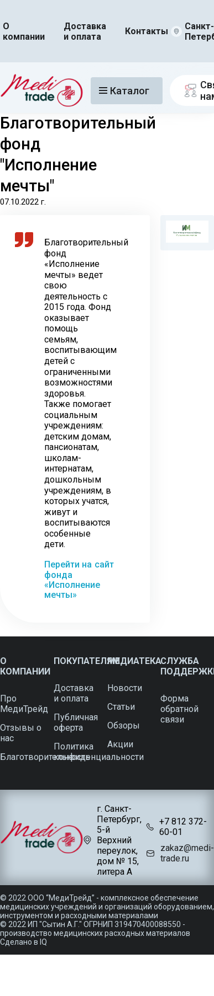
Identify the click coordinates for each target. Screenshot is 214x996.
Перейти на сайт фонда (79, 569)
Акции (120, 744)
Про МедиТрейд (24, 703)
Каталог (124, 91)
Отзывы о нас (20, 732)
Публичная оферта (76, 722)
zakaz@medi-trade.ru (187, 853)
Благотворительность (45, 757)
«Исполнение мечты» (72, 590)
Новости (124, 688)
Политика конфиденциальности (99, 751)
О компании (24, 31)
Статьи (121, 707)
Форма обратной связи (179, 709)
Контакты (146, 31)
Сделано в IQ (23, 942)
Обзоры (123, 725)
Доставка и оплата (85, 31)
